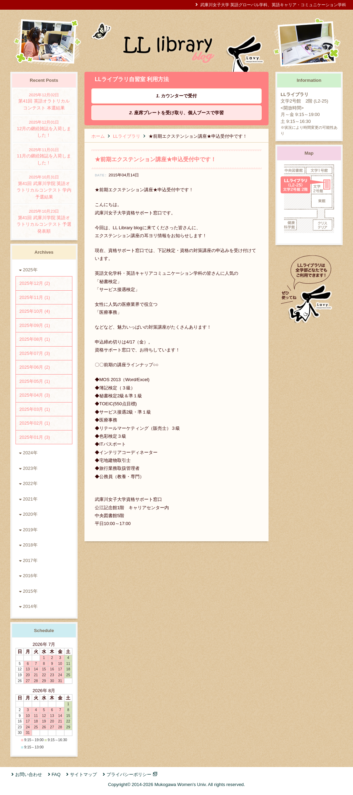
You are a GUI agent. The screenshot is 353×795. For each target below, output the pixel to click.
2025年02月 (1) (34, 423)
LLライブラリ (126, 136)
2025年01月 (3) (34, 437)
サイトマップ (83, 774)
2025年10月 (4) (34, 311)
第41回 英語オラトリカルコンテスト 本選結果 (44, 101)
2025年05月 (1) (34, 381)
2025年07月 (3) (34, 353)
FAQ (56, 774)
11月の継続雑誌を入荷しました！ (44, 156)
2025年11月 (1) (34, 297)
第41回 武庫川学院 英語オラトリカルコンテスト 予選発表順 (44, 221)
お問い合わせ (28, 774)
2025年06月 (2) (34, 367)
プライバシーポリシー (129, 774)
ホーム (98, 136)
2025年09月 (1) (34, 325)
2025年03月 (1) (34, 409)
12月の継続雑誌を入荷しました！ (44, 128)
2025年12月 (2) (34, 283)
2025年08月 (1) (34, 339)
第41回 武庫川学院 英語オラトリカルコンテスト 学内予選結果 (44, 187)
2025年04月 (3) (34, 395)
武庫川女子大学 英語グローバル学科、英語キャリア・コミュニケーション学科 (273, 4)
